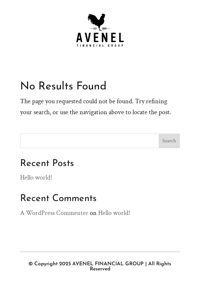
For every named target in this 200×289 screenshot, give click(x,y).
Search (169, 141)
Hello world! (36, 177)
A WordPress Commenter (54, 213)
